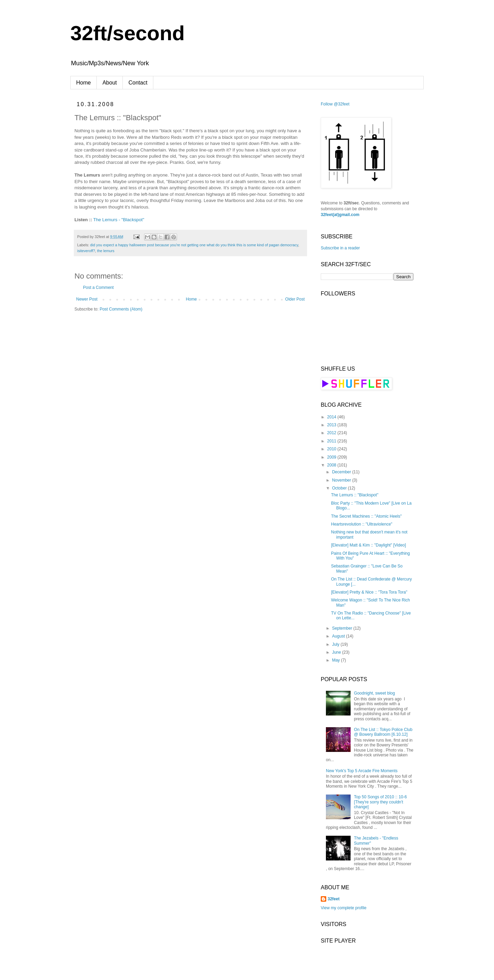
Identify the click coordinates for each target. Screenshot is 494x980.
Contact (138, 83)
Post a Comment (98, 287)
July (336, 644)
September (342, 628)
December (342, 472)
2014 (332, 417)
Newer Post (86, 299)
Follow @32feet (335, 104)
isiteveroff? (86, 251)
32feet (334, 899)
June (337, 652)
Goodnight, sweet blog (374, 693)
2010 (332, 449)
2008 (332, 465)
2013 (332, 425)
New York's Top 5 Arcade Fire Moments (362, 770)
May (336, 660)
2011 (332, 441)
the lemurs (105, 251)
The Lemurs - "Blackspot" (118, 219)
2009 (332, 457)
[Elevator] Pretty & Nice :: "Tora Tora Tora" (369, 592)
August (339, 636)
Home (83, 83)
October (340, 488)
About (110, 83)
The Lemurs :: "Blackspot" (354, 495)
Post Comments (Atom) (120, 309)
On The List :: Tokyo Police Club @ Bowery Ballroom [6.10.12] (383, 732)
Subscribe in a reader (340, 248)
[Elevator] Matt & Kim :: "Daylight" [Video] (368, 545)
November (342, 480)
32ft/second (127, 33)
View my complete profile (343, 907)
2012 (332, 432)
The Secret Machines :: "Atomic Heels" (366, 516)
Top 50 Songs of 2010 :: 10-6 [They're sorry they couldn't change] (380, 802)
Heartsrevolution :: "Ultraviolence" (361, 524)
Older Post (295, 299)
